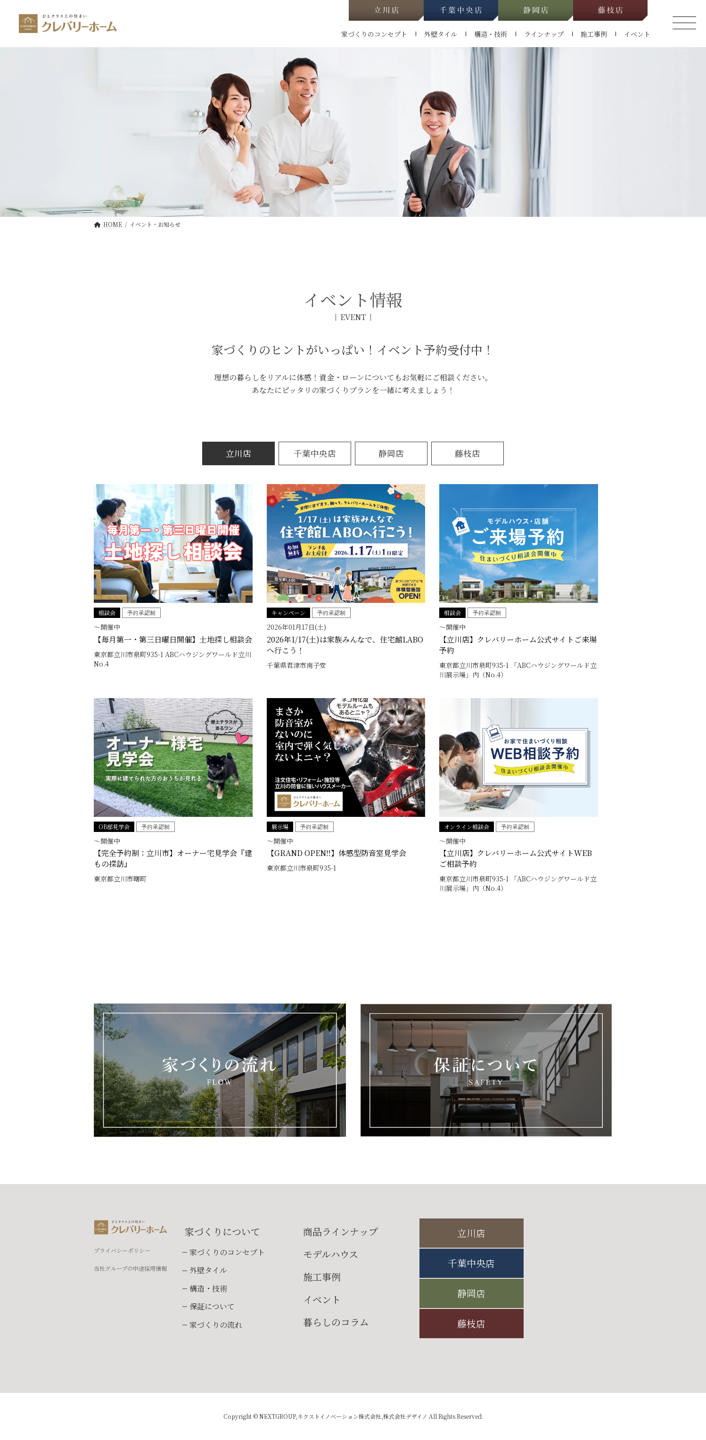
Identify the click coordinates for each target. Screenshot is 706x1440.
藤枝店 (467, 453)
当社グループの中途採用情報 (130, 1269)
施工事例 (322, 1277)
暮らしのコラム (336, 1322)
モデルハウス (330, 1254)
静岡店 (391, 453)
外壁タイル (208, 1270)
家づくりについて (222, 1231)
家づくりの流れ (215, 1324)
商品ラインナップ (340, 1231)
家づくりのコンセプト (227, 1252)
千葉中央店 (315, 453)
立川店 (238, 453)
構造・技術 (208, 1288)
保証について (212, 1306)
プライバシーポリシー (122, 1250)
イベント (322, 1299)
